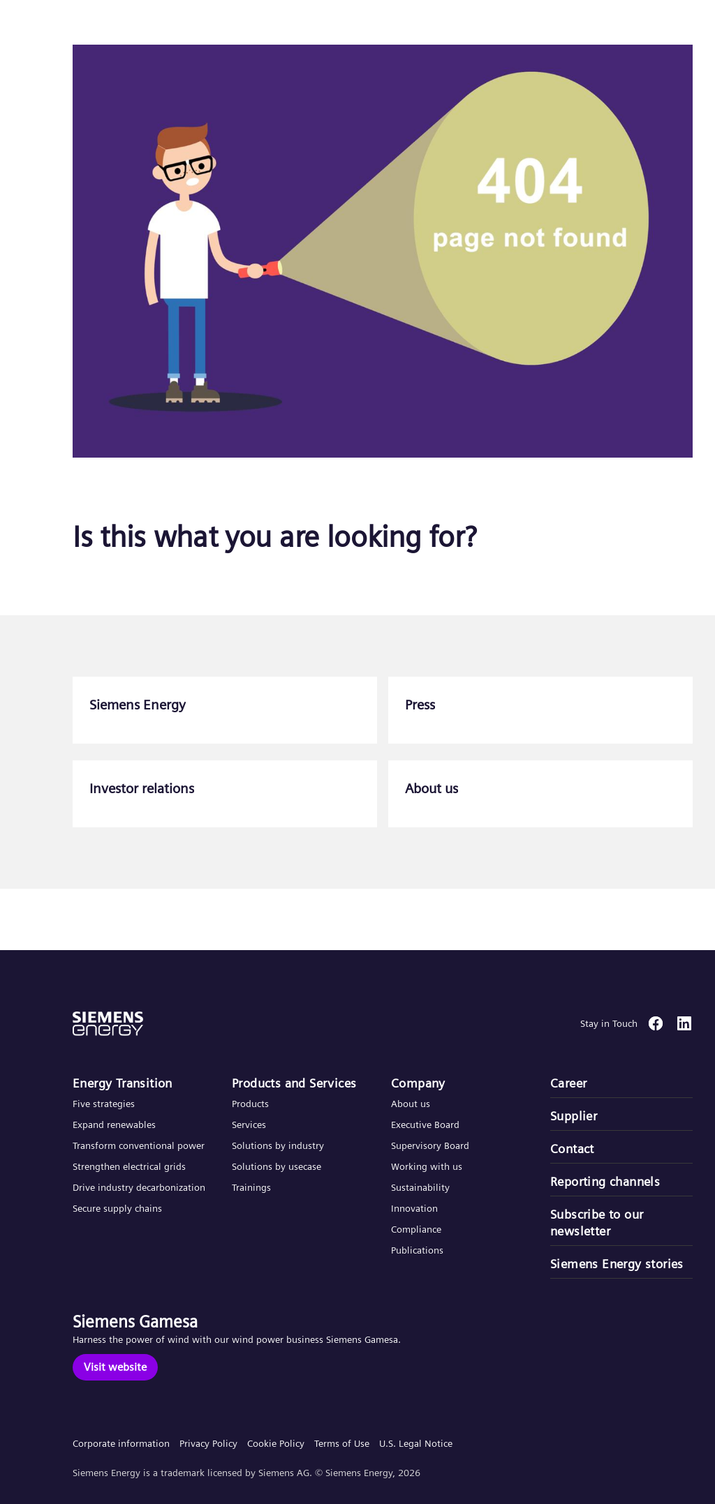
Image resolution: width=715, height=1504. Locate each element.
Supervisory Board (430, 1145)
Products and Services (294, 1083)
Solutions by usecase (276, 1166)
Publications (417, 1250)
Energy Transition (122, 1083)
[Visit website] (115, 1367)
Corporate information (121, 1443)
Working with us (426, 1166)
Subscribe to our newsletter (596, 1222)
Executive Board (425, 1124)
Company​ (418, 1083)
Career (568, 1083)
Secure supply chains (119, 1208)
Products (250, 1103)
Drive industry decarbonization (139, 1187)
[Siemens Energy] (225, 710)
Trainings (251, 1187)
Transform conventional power (139, 1145)
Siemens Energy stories (617, 1263)
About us (410, 1103)
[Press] (540, 710)
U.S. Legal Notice (415, 1443)
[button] (114, 26)
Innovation (416, 1208)
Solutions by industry (278, 1145)
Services (249, 1124)
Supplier (573, 1115)
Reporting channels (605, 1181)
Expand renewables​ (114, 1124)
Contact (572, 1148)
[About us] (540, 793)
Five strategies (104, 1103)
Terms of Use (341, 1443)
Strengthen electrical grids (129, 1166)
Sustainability (420, 1187)
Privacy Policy (208, 1443)
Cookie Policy (275, 1443)
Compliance (416, 1229)
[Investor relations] (225, 793)
